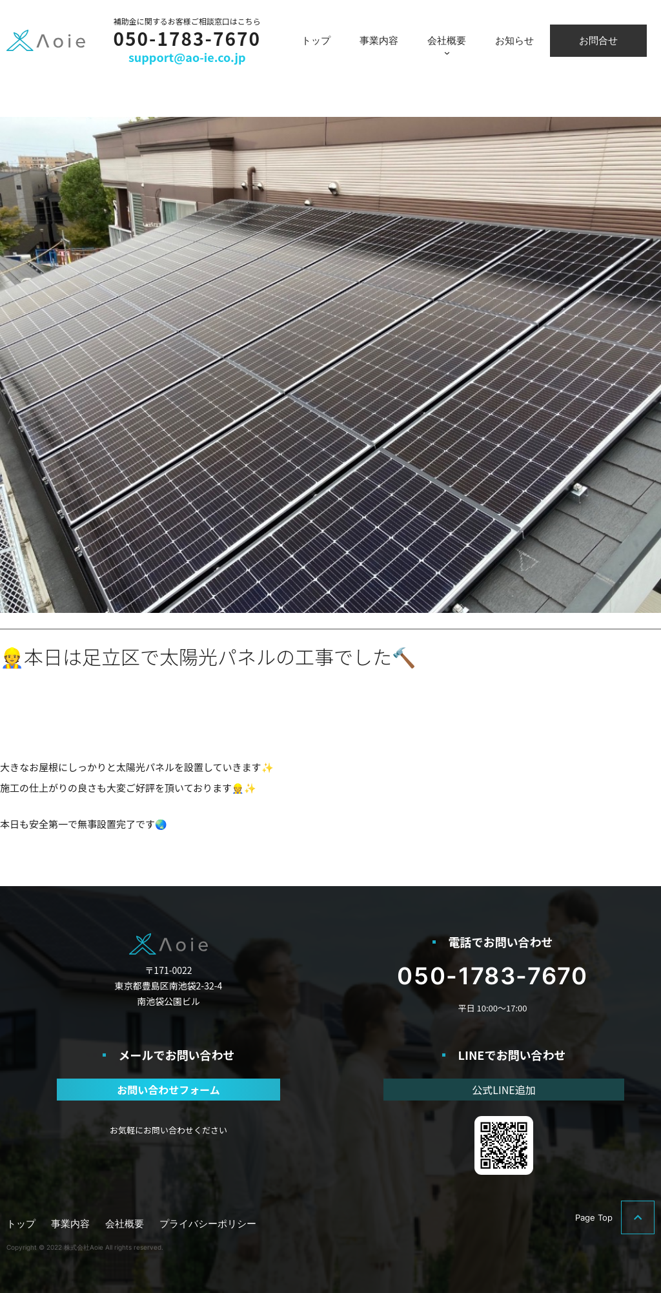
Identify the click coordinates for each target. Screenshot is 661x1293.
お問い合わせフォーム (168, 1089)
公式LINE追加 (503, 1089)
